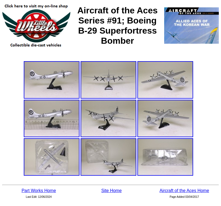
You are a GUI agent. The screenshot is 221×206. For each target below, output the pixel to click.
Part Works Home (39, 190)
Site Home (111, 190)
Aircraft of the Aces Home (184, 190)
